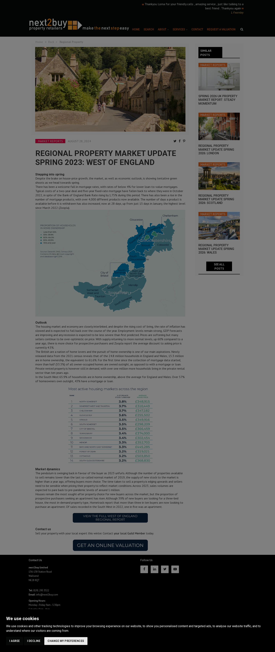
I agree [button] (14, 640)
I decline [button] (33, 640)
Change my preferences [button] (66, 640)
